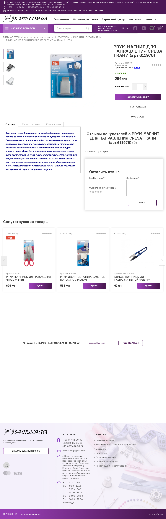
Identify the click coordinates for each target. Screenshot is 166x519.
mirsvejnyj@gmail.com (74, 450)
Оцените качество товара (102, 188)
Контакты (135, 19)
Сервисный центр (113, 19)
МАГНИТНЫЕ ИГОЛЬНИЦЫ (87, 37)
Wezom (159, 514)
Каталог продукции (39, 37)
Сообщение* (132, 178)
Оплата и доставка (85, 19)
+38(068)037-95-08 (35, 7)
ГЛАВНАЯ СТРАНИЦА (14, 37)
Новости (150, 19)
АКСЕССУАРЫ (61, 37)
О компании (61, 19)
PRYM (137, 67)
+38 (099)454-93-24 (55, 7)
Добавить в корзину (138, 97)
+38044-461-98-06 (15, 7)
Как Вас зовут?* (97, 178)
